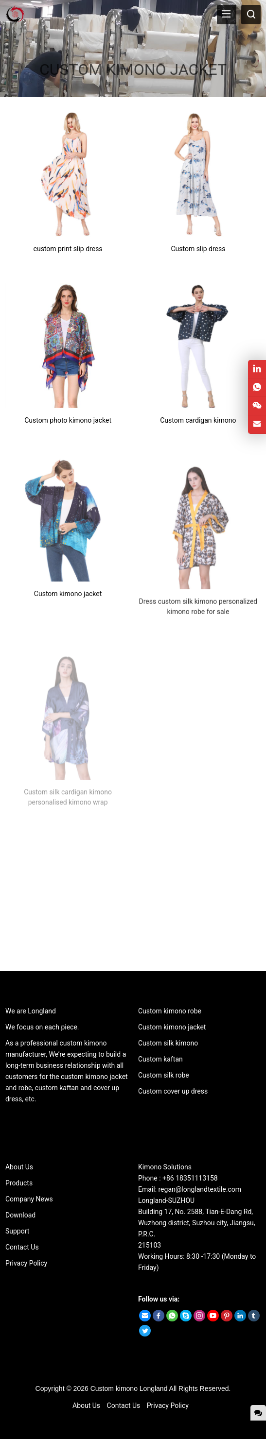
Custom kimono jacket (172, 1027)
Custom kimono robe (169, 1011)
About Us (19, 1167)
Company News (29, 1199)
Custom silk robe (163, 1075)
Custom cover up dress (173, 1091)
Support (17, 1231)
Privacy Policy (26, 1263)
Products (19, 1183)
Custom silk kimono (168, 1043)
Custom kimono (114, 1388)
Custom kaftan (160, 1059)
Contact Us (22, 1247)
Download (20, 1215)
